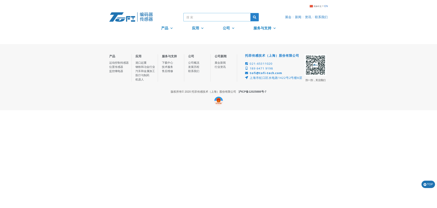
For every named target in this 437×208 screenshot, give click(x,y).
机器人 (139, 79)
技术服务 (167, 66)
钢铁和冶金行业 (145, 66)
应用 (198, 28)
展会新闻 (220, 62)
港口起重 (141, 62)
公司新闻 (221, 56)
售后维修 (167, 71)
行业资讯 (220, 66)
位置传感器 (116, 66)
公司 (229, 28)
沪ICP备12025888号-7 (252, 91)
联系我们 (321, 17)
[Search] (254, 17)
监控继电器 (116, 71)
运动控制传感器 (119, 62)
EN (326, 6)
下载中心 (167, 62)
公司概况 (193, 62)
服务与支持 (264, 28)
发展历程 (193, 66)
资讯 (308, 17)
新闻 (298, 17)
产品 (167, 28)
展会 (288, 17)
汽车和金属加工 (145, 71)
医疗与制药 (142, 75)
